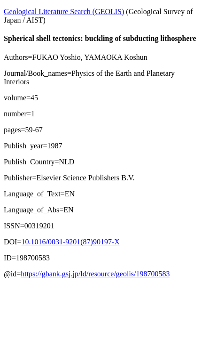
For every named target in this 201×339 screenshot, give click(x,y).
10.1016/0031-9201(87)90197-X (70, 242)
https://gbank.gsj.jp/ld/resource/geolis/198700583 (95, 274)
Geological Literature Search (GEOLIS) (64, 12)
